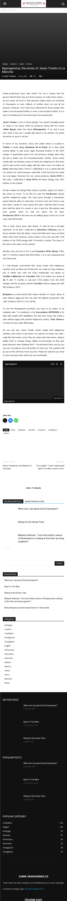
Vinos (6, 645)
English (21, 35)
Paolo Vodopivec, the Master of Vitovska (17, 438)
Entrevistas (9, 620)
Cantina (7, 600)
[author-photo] (33, 454)
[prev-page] (4, 519)
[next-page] (9, 519)
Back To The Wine (12, 557)
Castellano (13, 35)
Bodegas (12, 10)
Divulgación (9, 608)
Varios (7, 641)
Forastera (41, 401)
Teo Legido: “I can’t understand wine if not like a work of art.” (50, 438)
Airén (13, 401)
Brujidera (21, 401)
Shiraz (6, 404)
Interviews (9, 625)
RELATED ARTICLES (13, 472)
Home (3, 10)
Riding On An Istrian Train (31, 492)
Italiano (7, 633)
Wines (7, 653)
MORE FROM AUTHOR (34, 472)
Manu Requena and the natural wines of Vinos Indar (26, 578)
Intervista (8, 629)
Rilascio (7, 637)
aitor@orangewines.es (34, 859)
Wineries (29, 35)
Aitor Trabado (10, 47)
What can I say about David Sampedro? (38, 479)
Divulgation (9, 612)
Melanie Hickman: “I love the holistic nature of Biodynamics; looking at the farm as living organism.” (41, 509)
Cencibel (31, 401)
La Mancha (52, 401)
